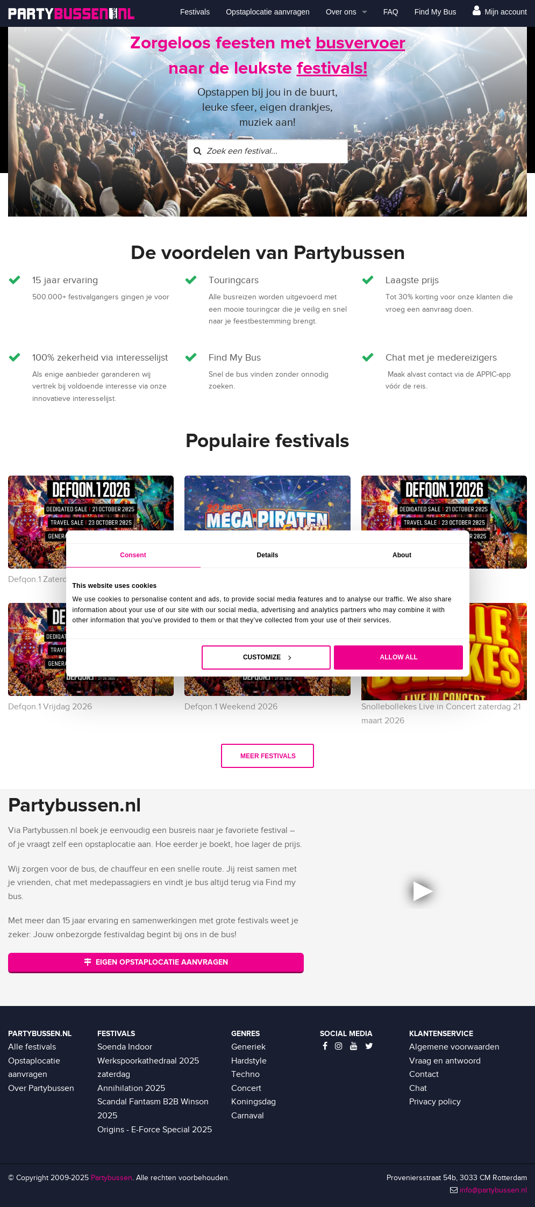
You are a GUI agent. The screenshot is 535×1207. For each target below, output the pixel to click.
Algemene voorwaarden (454, 1047)
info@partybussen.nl (493, 1190)
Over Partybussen (41, 1088)
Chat (418, 1088)
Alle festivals (32, 1047)
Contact (424, 1074)
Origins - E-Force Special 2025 (154, 1130)
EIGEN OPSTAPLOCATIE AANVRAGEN (156, 962)
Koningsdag (253, 1102)
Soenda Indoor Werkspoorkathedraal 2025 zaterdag (148, 1061)
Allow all (399, 657)
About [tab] (402, 555)
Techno (245, 1074)
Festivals (195, 12)
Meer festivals (268, 756)
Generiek (248, 1047)
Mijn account (500, 10)
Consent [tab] (133, 555)
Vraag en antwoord (445, 1061)
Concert (246, 1088)
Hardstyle (249, 1061)
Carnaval (247, 1116)
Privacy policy (435, 1102)
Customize (267, 657)
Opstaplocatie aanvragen (268, 12)
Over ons (341, 12)
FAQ (390, 12)
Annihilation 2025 (131, 1088)
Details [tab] (267, 555)
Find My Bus (435, 12)
